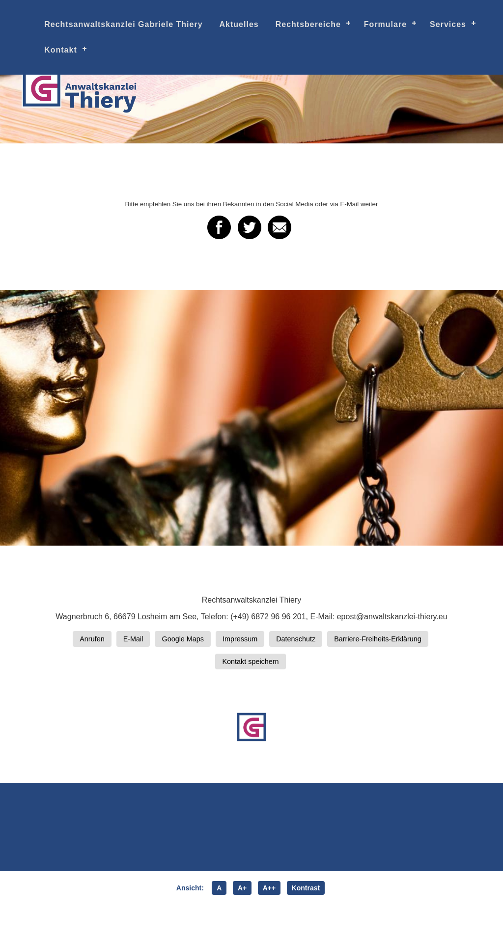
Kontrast (306, 888)
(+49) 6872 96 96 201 (268, 616)
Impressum (240, 639)
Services (448, 24)
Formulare (385, 24)
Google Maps (183, 639)
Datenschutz (295, 639)
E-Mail (133, 639)
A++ (269, 888)
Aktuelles (239, 24)
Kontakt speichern (250, 661)
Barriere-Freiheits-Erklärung (377, 639)
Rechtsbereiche (308, 24)
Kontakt (60, 50)
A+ (242, 888)
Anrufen (92, 639)
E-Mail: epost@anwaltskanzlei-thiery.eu (378, 616)
